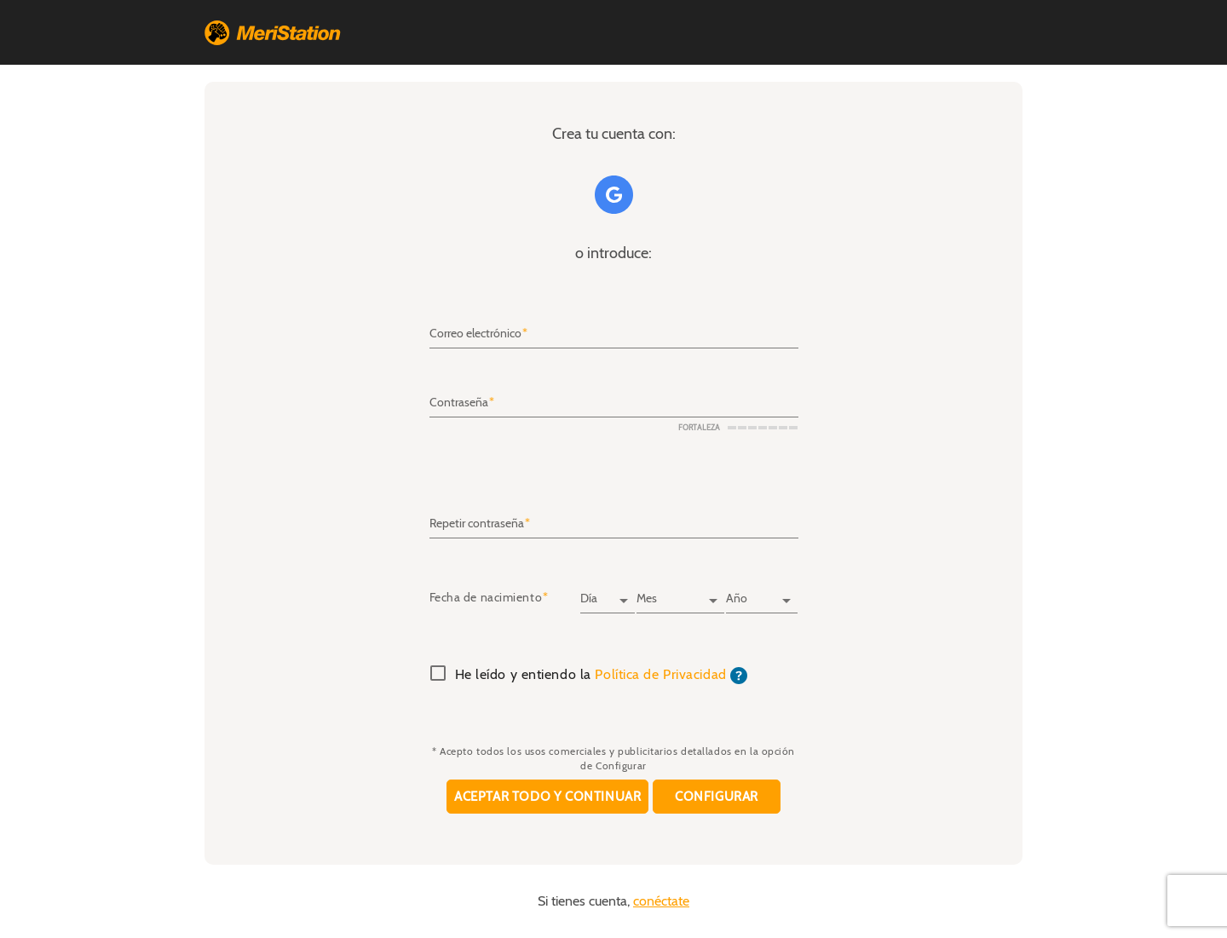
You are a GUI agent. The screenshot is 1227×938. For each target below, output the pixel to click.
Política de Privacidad (660, 675)
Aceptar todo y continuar (547, 797)
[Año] (762, 593)
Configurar (716, 797)
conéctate (661, 901)
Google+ (614, 195)
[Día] (607, 593)
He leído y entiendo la (601, 675)
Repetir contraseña (476, 523)
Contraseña (458, 403)
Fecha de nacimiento (486, 598)
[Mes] (680, 593)
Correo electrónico (475, 334)
